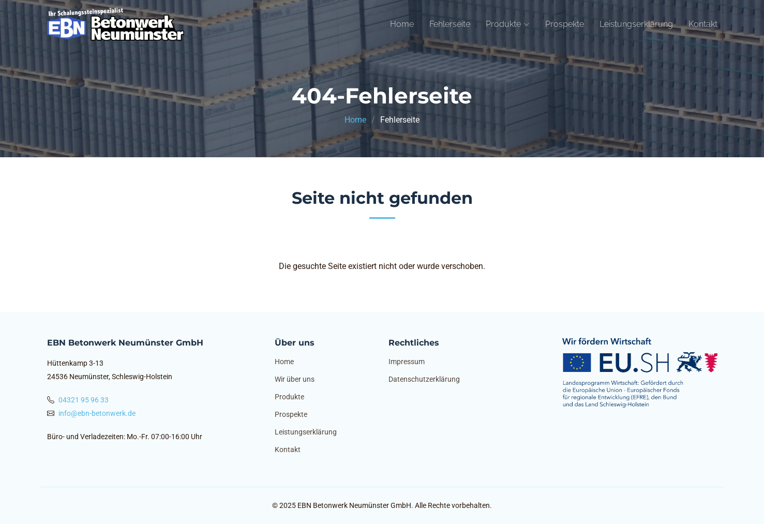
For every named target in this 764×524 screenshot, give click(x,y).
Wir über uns (294, 379)
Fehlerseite (449, 24)
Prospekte (564, 24)
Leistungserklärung (636, 24)
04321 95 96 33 (83, 400)
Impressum (406, 361)
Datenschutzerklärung (424, 379)
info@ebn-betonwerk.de (97, 413)
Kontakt (702, 24)
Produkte (289, 396)
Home (402, 24)
